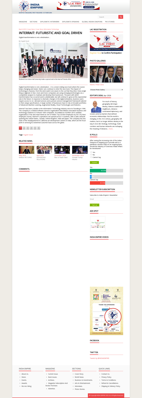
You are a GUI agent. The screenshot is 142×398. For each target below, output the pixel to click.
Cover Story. (78, 374)
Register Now (95, 53)
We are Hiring (25, 386)
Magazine (23, 22)
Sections (33, 22)
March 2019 (22, 29)
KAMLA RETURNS (25, 157)
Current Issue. (51, 374)
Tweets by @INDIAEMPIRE (99, 358)
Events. (23, 380)
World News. (78, 377)
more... (111, 129)
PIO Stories (109, 22)
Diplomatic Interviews (49, 22)
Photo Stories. (78, 389)
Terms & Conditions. (107, 380)
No (94, 155)
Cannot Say (97, 157)
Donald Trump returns (77, 158)
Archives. (49, 380)
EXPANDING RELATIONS (41, 158)
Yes (94, 152)
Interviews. (77, 386)
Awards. (23, 383)
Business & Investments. (82, 380)
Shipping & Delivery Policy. (109, 386)
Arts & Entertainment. (81, 383)
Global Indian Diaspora (92, 22)
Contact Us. (104, 374)
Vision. (22, 377)
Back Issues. (51, 377)
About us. (24, 374)
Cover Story (31, 29)
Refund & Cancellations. (108, 383)
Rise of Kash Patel (60, 157)
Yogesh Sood (25, 41)
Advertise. (50, 389)
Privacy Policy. (105, 377)
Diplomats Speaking (70, 22)
